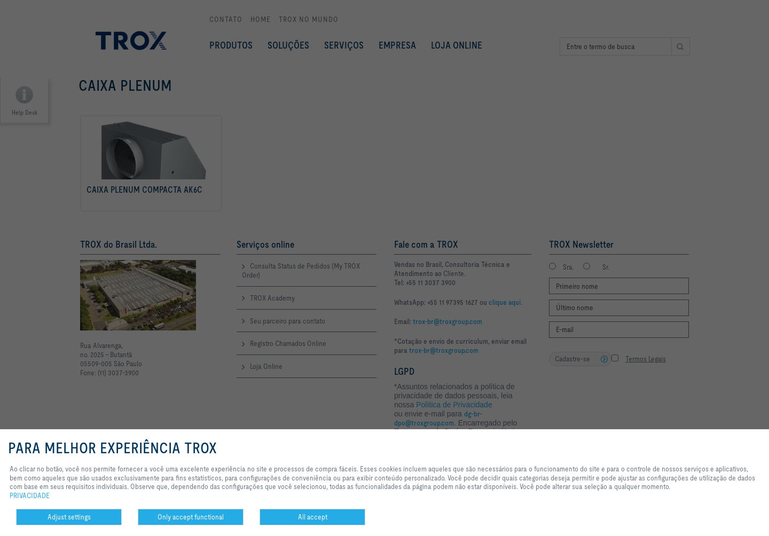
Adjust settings (69, 517)
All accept (312, 517)
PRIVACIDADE (30, 495)
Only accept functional (191, 517)
